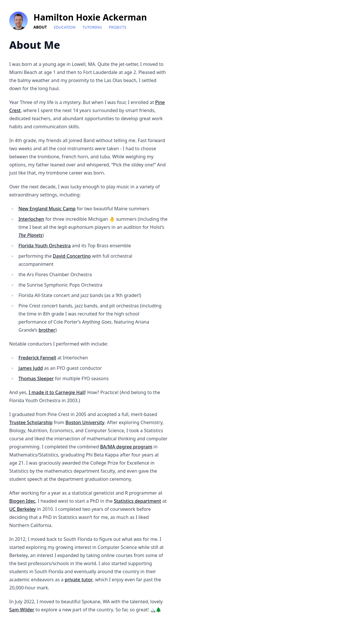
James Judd (30, 368)
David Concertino (72, 256)
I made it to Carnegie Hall (57, 392)
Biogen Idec (22, 501)
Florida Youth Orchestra (44, 245)
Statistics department (137, 501)
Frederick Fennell (37, 358)
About (40, 27)
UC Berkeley (22, 509)
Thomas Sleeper (36, 378)
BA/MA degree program (126, 446)
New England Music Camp (47, 208)
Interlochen (31, 219)
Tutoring (92, 27)
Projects (117, 27)
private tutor (79, 579)
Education (64, 27)
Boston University (84, 422)
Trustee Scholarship (30, 422)
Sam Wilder (21, 609)
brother (47, 330)
